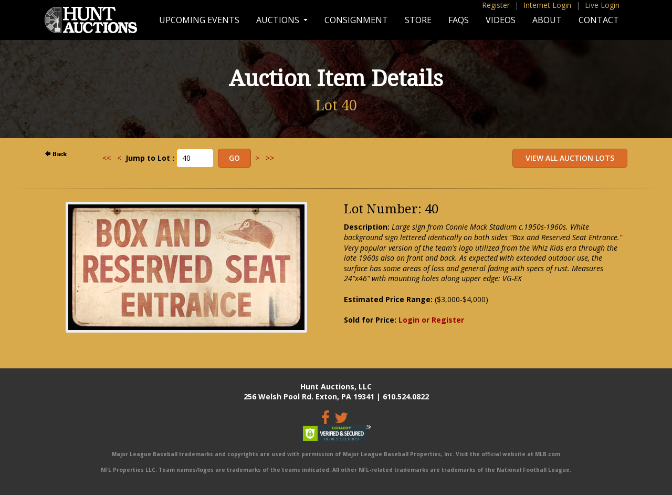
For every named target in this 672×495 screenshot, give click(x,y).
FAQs (458, 20)
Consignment (356, 20)
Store (418, 20)
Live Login (602, 5)
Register (496, 5)
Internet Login (547, 5)
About (547, 20)
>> (270, 158)
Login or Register (431, 320)
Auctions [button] (278, 20)
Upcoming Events (199, 20)
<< (106, 158)
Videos (501, 20)
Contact (599, 20)
